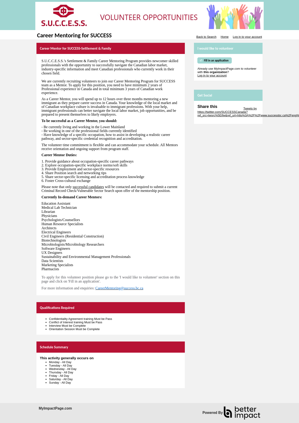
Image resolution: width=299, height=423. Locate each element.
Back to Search (206, 36)
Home (225, 36)
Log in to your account (247, 36)
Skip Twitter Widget (229, 108)
